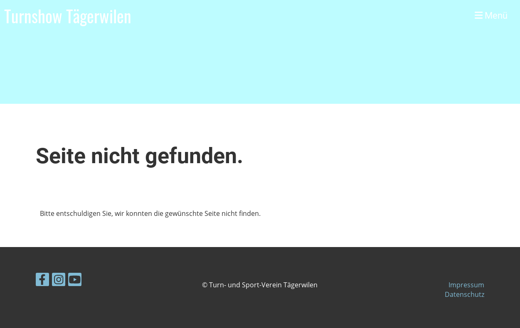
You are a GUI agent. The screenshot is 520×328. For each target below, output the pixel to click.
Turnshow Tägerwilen (67, 15)
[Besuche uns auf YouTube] (74, 281)
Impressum (466, 284)
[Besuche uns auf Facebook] (42, 281)
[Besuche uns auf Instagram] (58, 281)
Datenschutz (464, 294)
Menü (491, 15)
